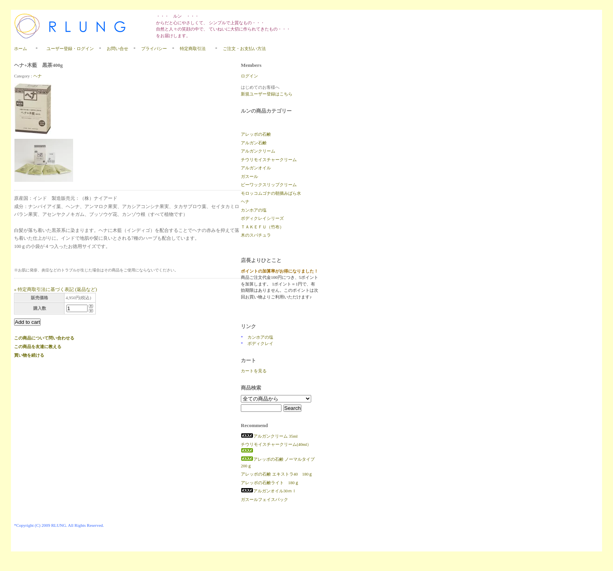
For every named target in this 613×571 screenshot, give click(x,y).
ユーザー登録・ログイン (70, 48)
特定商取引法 (195, 48)
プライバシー (154, 48)
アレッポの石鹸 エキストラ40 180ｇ (277, 474)
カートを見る (254, 370)
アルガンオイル (256, 167)
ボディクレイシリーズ (262, 218)
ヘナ (37, 76)
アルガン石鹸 (254, 142)
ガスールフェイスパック (264, 499)
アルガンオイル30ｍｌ (268, 490)
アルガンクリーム (258, 151)
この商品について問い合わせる (44, 338)
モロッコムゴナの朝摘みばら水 (271, 193)
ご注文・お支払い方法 (244, 48)
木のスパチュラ (256, 235)
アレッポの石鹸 (256, 134)
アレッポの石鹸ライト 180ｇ (270, 482)
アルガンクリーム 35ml (269, 436)
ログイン (249, 76)
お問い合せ (117, 48)
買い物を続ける (29, 355)
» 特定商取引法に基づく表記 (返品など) (55, 289)
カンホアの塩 (254, 210)
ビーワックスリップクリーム (269, 184)
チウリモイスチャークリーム (269, 159)
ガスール (249, 176)
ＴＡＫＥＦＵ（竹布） (262, 226)
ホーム (20, 48)
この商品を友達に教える (37, 346)
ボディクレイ (260, 343)
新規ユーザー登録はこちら (266, 94)
